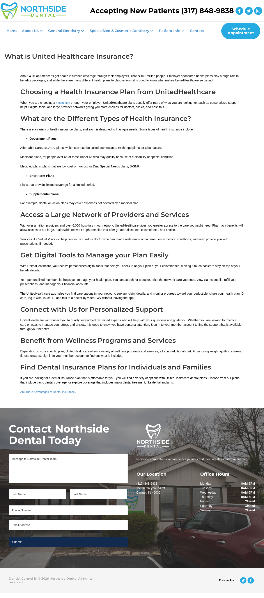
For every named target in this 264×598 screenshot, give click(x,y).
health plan (63, 101)
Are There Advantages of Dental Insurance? (50, 390)
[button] (33, 30)
